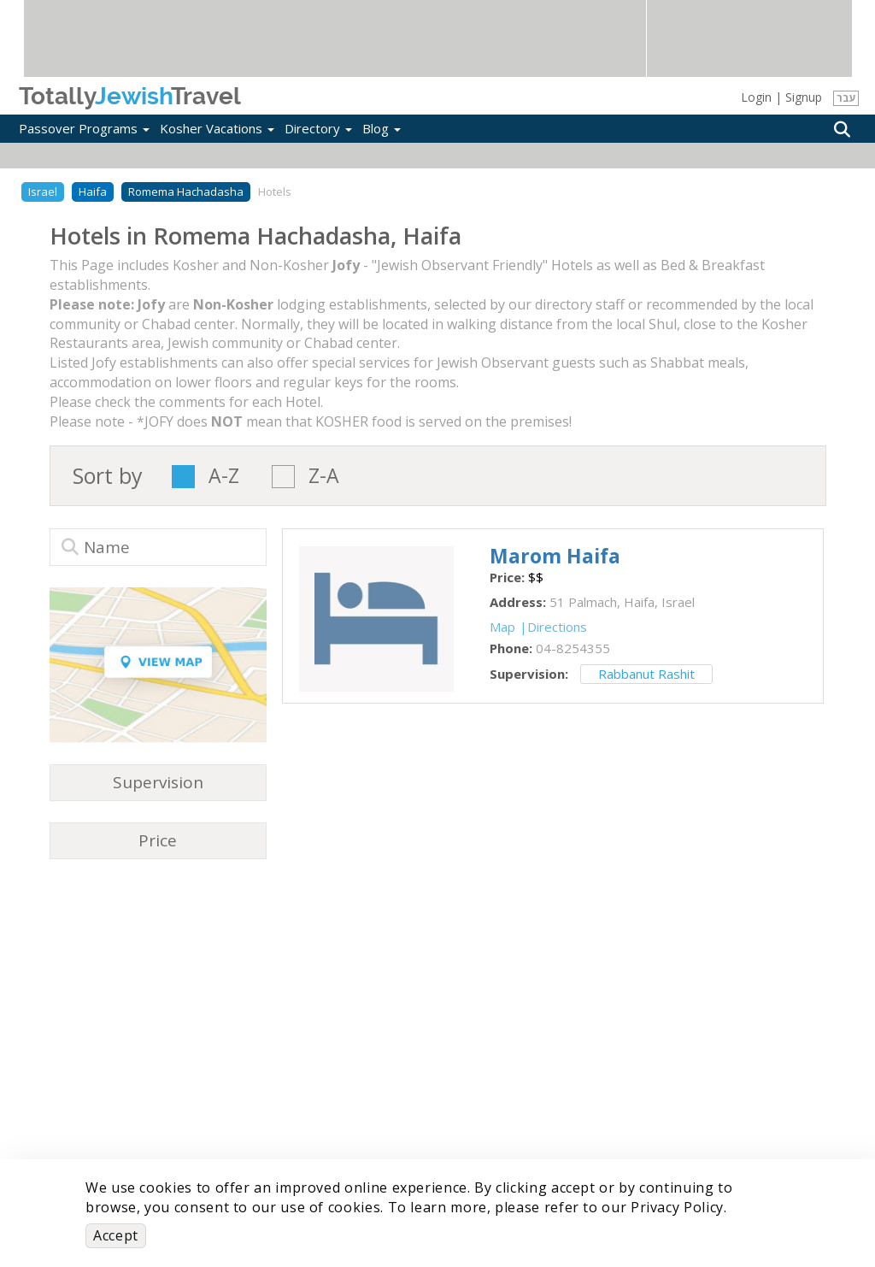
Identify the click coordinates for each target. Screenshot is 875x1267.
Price (157, 840)
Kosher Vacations (217, 128)
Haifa (93, 191)
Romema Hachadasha (186, 191)
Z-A (323, 476)
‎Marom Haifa (555, 555)
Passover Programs (84, 128)
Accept (115, 1235)
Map (502, 626)
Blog (381, 128)
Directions (557, 626)
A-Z (223, 476)
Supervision (158, 782)
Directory (318, 128)
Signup (803, 97)
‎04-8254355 (573, 648)
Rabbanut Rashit (646, 673)
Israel (42, 191)
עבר (846, 98)
